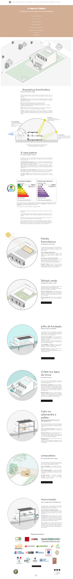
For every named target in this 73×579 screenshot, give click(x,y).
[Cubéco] (55, 570)
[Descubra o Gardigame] (47, 482)
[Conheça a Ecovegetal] (46, 303)
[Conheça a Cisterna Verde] (47, 401)
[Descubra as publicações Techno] (48, 358)
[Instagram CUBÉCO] (59, 570)
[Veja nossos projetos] (36, 566)
